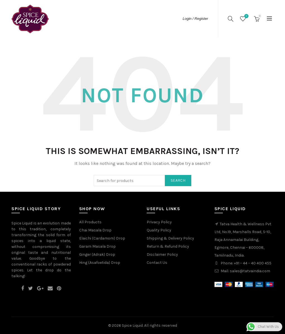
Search (178, 180)
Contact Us (157, 262)
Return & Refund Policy (168, 246)
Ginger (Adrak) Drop (97, 254)
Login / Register (195, 18)
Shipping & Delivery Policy (170, 238)
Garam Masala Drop (97, 246)
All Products (90, 222)
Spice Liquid (132, 325)
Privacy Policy (159, 222)
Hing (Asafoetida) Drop (99, 262)
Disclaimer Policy (162, 254)
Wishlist (245, 16)
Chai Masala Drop (95, 230)
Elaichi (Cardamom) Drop (102, 238)
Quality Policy (159, 230)
